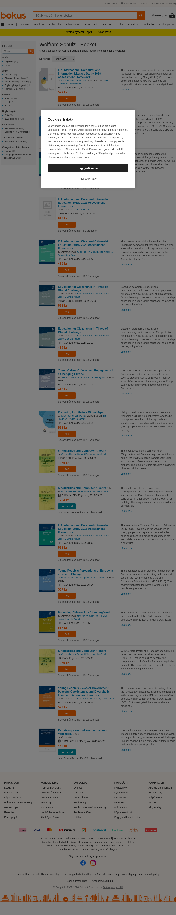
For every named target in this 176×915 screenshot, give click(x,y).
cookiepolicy (82, 157)
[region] (88, 149)
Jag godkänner (88, 168)
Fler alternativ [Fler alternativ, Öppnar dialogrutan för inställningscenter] (88, 178)
